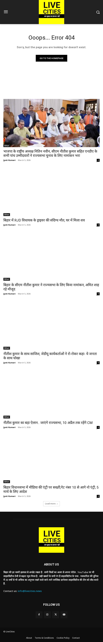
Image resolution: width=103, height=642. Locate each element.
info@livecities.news (30, 591)
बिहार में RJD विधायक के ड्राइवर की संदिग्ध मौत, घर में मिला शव (44, 220)
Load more (51, 503)
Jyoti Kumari (9, 160)
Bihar (6, 145)
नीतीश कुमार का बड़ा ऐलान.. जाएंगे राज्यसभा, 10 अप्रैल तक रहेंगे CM (48, 423)
